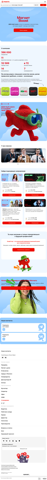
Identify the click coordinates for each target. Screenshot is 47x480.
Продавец (4, 365)
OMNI (2, 397)
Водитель (4, 409)
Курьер (3, 415)
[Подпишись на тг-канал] (3, 329)
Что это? (39, 479)
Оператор (4, 391)
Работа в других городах (5, 469)
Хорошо (44, 478)
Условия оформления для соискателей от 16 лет (9, 468)
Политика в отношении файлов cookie (7, 465)
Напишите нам (23, 448)
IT (2, 403)
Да (43, 5)
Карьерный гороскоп (7, 434)
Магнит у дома (5, 368)
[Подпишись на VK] (3, 339)
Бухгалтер (4, 388)
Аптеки (3, 382)
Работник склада (6, 412)
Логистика (4, 421)
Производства (5, 423)
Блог (2, 431)
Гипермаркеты (5, 377)
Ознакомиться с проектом (23, 249)
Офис (3, 394)
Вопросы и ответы (6, 428)
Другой (36, 5)
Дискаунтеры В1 (6, 380)
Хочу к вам (23, 288)
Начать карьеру (23, 30)
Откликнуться (12, 195)
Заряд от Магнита (6, 374)
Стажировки (5, 400)
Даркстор (4, 418)
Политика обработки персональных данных (8, 466)
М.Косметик (4, 371)
